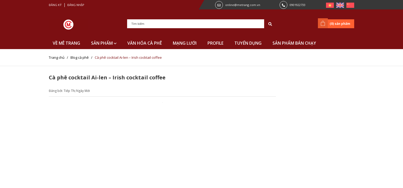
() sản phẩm (335, 23)
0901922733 (297, 5)
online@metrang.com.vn (242, 5)
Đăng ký (55, 5)
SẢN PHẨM (103, 43)
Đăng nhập (75, 5)
